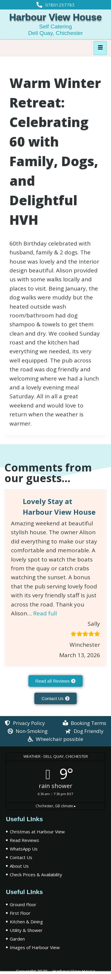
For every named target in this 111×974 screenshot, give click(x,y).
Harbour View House (55, 17)
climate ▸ (56, 805)
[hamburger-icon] (100, 48)
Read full (45, 613)
